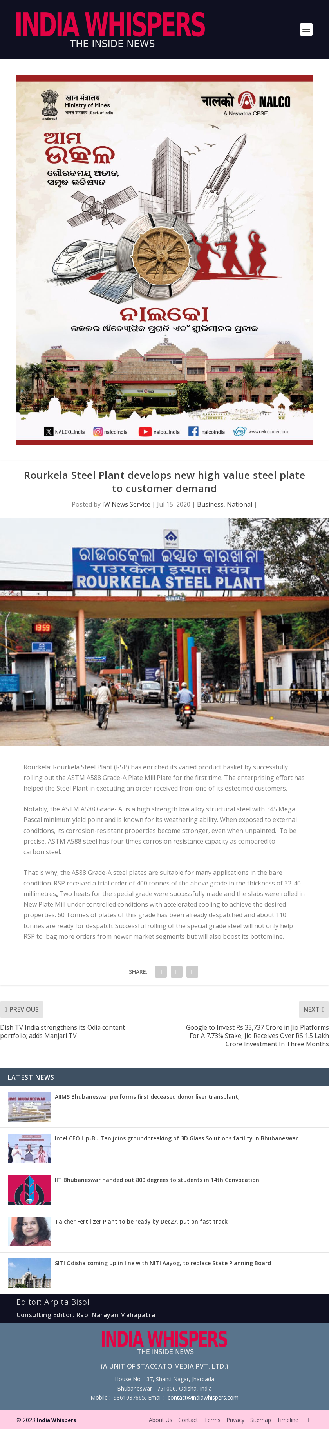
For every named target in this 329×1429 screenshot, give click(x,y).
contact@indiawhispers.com (203, 1397)
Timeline (287, 1420)
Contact (188, 1420)
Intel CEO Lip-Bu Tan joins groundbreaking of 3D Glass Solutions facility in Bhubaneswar (176, 1138)
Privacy (235, 1420)
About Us (160, 1420)
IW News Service (126, 504)
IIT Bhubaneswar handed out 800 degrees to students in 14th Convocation (157, 1180)
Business (210, 504)
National (239, 504)
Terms (212, 1420)
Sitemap (260, 1420)
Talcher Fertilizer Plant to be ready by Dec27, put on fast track (141, 1221)
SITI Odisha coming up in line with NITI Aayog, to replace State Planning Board (163, 1263)
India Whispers (56, 1420)
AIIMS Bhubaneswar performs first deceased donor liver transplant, (147, 1096)
